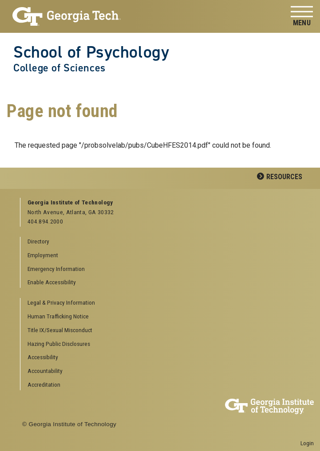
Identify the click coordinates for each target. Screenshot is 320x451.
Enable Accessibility (52, 282)
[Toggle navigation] (302, 16)
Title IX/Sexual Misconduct (60, 329)
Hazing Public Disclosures (59, 343)
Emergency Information (56, 268)
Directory (38, 241)
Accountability (45, 370)
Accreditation (44, 384)
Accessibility (43, 357)
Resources (284, 177)
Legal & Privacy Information (61, 302)
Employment (43, 255)
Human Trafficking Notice (58, 316)
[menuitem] (164, 303)
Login (307, 443)
